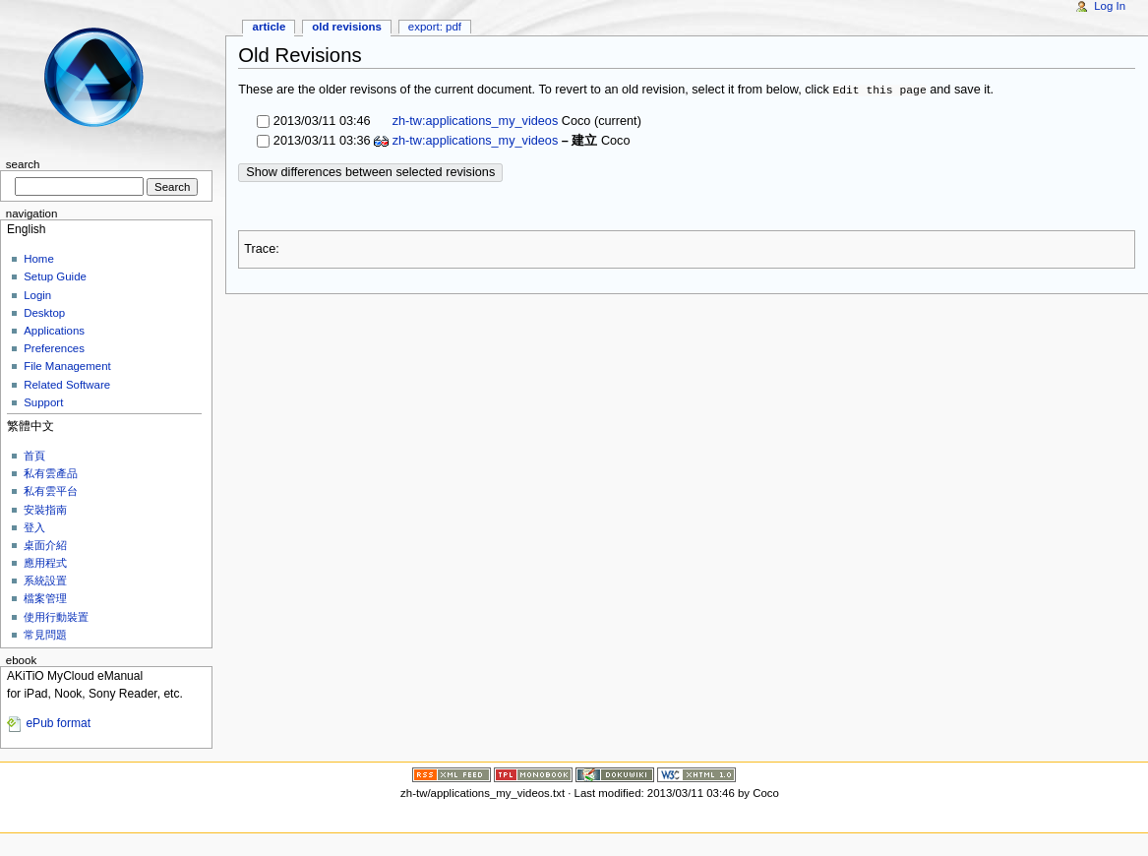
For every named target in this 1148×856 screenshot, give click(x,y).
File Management (67, 366)
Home (39, 259)
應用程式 (45, 563)
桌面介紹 (45, 545)
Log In (1109, 6)
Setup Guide (55, 276)
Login (37, 295)
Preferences (54, 348)
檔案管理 (45, 598)
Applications (54, 330)
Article (269, 26)
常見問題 (45, 635)
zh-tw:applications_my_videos (473, 121)
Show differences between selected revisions (370, 172)
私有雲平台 (51, 491)
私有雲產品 (51, 473)
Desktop (44, 313)
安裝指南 (45, 510)
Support (43, 402)
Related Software (67, 385)
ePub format (58, 723)
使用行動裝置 (56, 617)
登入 (34, 527)
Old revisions (347, 26)
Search (23, 164)
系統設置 (45, 580)
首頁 (34, 455)
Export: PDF (434, 26)
